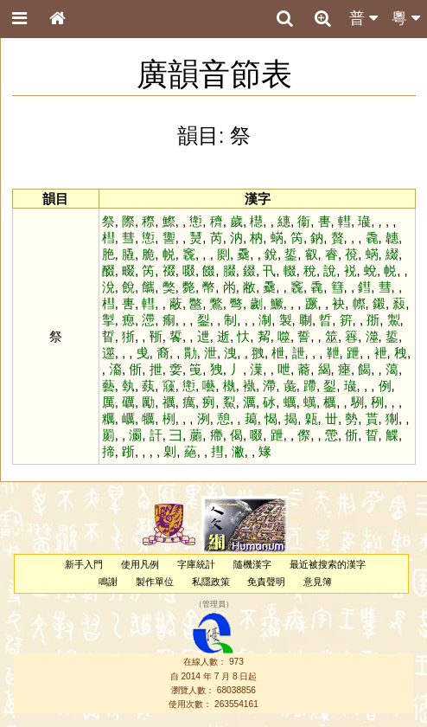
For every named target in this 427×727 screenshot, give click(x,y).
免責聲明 (266, 581)
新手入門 (84, 564)
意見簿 (317, 581)
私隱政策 (211, 581)
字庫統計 (196, 564)
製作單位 (155, 581)
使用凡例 (140, 564)
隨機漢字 (252, 564)
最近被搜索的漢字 (328, 564)
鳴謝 (108, 581)
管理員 (214, 604)
